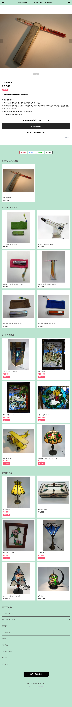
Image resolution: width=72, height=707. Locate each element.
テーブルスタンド (7, 613)
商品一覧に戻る (36, 674)
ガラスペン (5, 664)
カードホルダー (7, 651)
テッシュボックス (7, 632)
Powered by (36, 687)
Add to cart (36, 126)
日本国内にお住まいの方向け (36, 132)
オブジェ (4, 658)
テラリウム (5, 645)
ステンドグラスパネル (9, 620)
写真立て (5, 626)
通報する (67, 138)
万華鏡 (4, 639)
